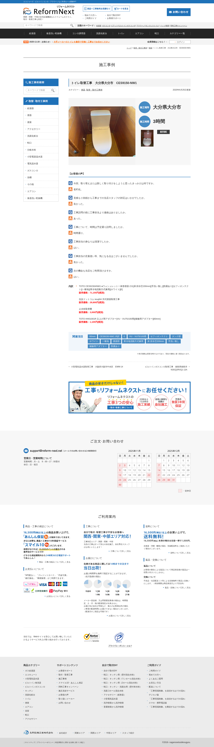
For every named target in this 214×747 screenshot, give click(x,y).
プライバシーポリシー (45, 742)
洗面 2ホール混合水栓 (113, 691)
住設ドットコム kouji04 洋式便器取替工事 (99, 299)
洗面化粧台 (101, 33)
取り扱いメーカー (67, 699)
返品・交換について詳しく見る (178, 588)
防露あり (115, 346)
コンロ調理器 (78, 33)
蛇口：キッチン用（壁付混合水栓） (120, 675)
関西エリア (96, 733)
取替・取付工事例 (140, 48)
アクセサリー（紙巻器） (115, 695)
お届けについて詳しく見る (120, 616)
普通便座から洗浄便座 (114, 707)
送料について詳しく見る (180, 553)
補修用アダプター (98, 346)
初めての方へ (91, 15)
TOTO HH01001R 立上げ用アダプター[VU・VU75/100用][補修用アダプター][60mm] (119, 319)
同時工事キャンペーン (178, 26)
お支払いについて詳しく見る (58, 596)
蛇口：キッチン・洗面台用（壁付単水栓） (123, 687)
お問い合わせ (65, 703)
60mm (92, 336)
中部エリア (111, 733)
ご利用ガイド (91, 18)
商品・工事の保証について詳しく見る (54, 562)
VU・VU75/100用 (137, 336)
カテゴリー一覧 (177, 33)
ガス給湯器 (30, 671)
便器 (150, 48)
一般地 (105, 341)
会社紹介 (63, 733)
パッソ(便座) (165, 26)
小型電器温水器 (34, 156)
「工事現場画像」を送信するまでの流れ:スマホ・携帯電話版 (167, 701)
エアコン (139, 33)
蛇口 (157, 33)
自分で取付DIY (113, 15)
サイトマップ (30, 742)
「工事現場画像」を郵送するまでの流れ (167, 707)
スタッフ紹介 (128, 733)
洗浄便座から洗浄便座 (114, 703)
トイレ (121, 33)
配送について (155, 687)
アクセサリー (33, 129)
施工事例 (63, 679)
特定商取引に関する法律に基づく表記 (69, 742)
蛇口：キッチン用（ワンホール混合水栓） (123, 679)
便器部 (116, 341)
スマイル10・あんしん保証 (71, 683)
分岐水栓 (31, 150)
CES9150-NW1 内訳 (109, 336)
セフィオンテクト (159, 336)
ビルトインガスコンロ (35, 687)
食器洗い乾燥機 (54, 33)
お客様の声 (64, 695)
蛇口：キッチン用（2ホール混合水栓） (121, 683)
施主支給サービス (67, 691)
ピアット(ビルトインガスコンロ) (123, 26)
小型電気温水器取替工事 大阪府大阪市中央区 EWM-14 (97, 367)
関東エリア (80, 733)
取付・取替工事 (66, 675)
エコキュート (31, 675)
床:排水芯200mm (155, 341)
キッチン (29, 691)
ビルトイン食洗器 (33, 683)
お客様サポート (114, 18)
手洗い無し (173, 341)
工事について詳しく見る (121, 551)
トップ (129, 48)
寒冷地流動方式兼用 (133, 341)
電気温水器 (32, 163)
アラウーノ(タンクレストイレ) (147, 26)
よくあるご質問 (156, 679)
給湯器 (98, 26)
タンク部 (176, 336)
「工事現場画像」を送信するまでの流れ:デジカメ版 (167, 693)
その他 (30, 184)
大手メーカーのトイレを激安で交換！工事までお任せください (82, 42)
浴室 (27, 711)
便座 (29, 122)
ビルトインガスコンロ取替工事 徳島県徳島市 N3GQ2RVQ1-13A (167, 368)
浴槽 (29, 177)
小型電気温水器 (32, 679)
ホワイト (93, 341)
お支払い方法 (155, 683)
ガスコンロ (106, 26)
